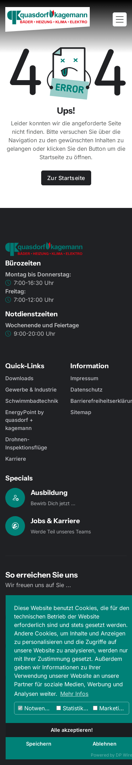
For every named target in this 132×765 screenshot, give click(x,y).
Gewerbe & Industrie (31, 389)
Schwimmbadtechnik (31, 401)
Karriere (15, 458)
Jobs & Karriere (55, 520)
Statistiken (73, 708)
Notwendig (35, 708)
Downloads (19, 378)
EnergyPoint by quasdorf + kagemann (24, 420)
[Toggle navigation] (120, 19)
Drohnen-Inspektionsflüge (26, 443)
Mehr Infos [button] (74, 693)
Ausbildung (49, 492)
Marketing (109, 708)
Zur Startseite (66, 177)
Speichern (38, 744)
